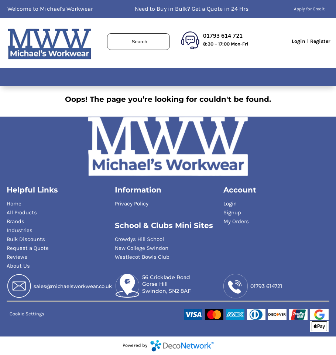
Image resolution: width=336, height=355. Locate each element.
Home (14, 203)
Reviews (17, 257)
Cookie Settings (27, 314)
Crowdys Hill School (139, 239)
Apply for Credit (309, 8)
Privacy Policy (131, 203)
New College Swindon (141, 248)
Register (320, 41)
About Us (18, 265)
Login (298, 41)
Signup (232, 212)
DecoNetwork (182, 345)
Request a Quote (28, 248)
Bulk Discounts (26, 239)
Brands (15, 221)
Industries (19, 230)
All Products (22, 212)
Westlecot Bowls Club (142, 257)
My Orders (236, 221)
